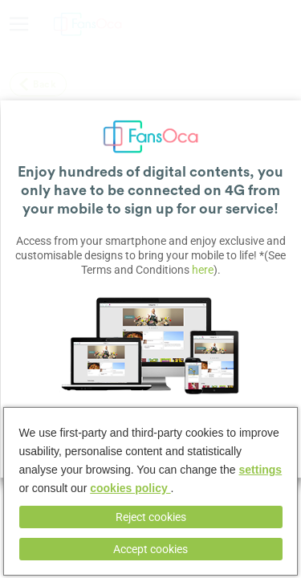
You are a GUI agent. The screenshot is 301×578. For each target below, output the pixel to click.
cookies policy (130, 488)
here (203, 269)
